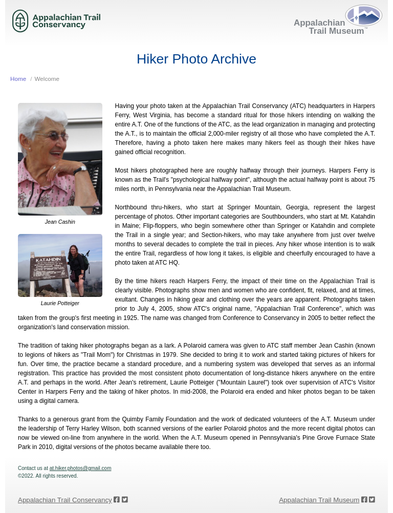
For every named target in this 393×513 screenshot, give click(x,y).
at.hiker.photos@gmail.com (81, 468)
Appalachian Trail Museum (319, 500)
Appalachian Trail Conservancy (65, 500)
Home (18, 78)
